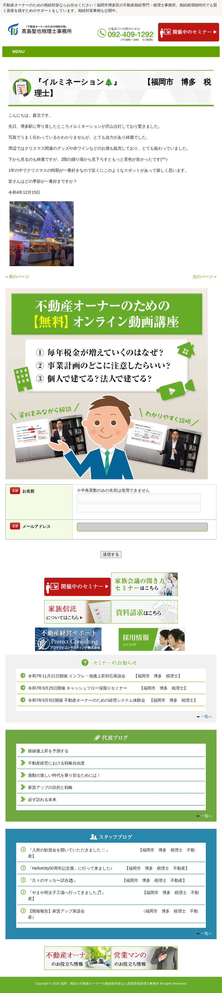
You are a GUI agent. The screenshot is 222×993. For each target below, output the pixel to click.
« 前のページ (17, 276)
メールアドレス (36, 526)
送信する (111, 554)
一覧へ (206, 716)
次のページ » (205, 276)
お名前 (28, 491)
